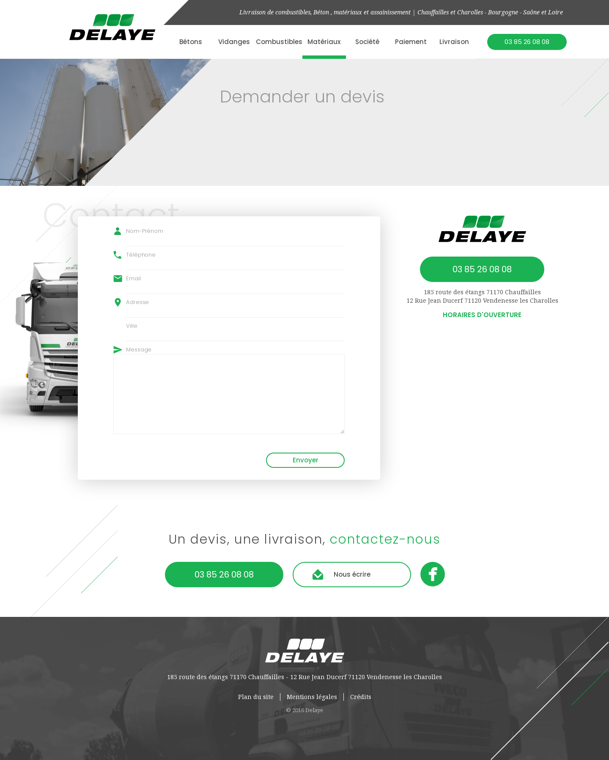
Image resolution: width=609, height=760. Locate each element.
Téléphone (141, 255)
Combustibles (279, 41)
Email (133, 278)
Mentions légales (312, 697)
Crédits (360, 697)
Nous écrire (352, 574)
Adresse (137, 302)
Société (367, 41)
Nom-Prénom (144, 231)
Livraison (454, 41)
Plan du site (256, 697)
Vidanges (234, 41)
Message (138, 349)
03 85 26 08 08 (527, 41)
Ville (131, 326)
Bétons (190, 41)
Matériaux (323, 41)
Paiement (411, 41)
